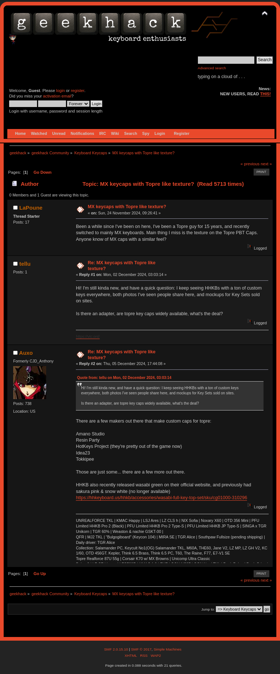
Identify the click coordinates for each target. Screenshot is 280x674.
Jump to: (208, 609)
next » (266, 164)
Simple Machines (167, 649)
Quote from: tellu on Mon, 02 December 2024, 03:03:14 (124, 378)
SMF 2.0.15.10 (116, 649)
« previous (249, 164)
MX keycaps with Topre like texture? (127, 206)
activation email (57, 96)
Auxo (26, 353)
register (77, 90)
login (60, 90)
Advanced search (212, 68)
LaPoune (31, 208)
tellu (25, 264)
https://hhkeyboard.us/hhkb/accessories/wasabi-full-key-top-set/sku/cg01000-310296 (161, 497)
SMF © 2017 (141, 649)
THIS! (265, 94)
